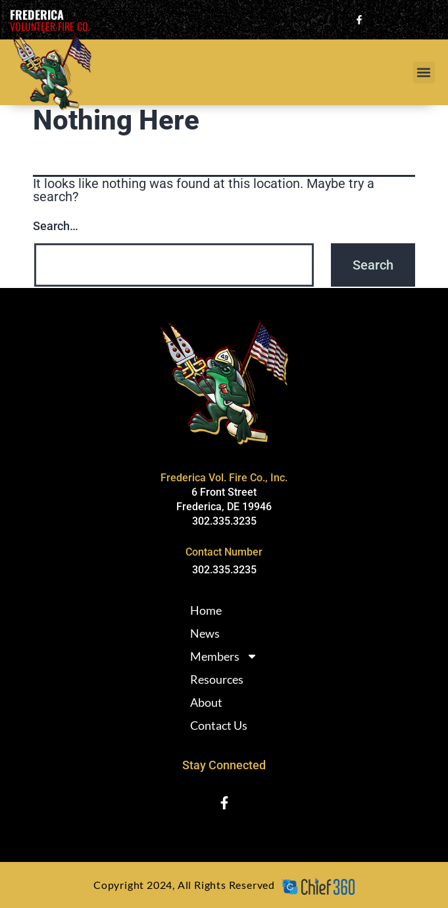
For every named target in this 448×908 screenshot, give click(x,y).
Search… (55, 226)
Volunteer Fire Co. (50, 26)
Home (206, 610)
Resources (216, 679)
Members (224, 656)
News (205, 633)
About (206, 702)
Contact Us (218, 725)
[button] (424, 73)
